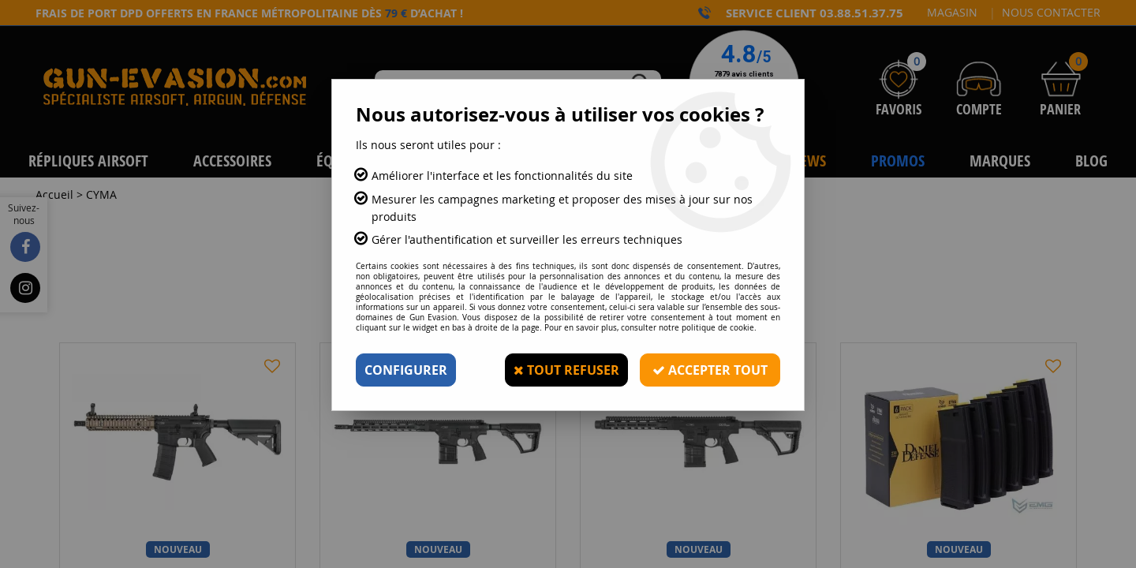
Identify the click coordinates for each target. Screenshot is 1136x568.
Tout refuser (566, 370)
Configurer (405, 370)
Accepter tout (710, 370)
